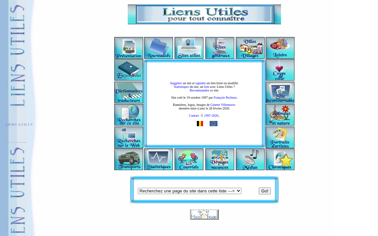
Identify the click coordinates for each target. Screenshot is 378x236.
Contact (194, 115)
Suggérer (176, 83)
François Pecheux (225, 97)
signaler (201, 83)
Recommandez (199, 90)
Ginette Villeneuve (222, 105)
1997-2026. (211, 115)
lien (206, 86)
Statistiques (181, 86)
